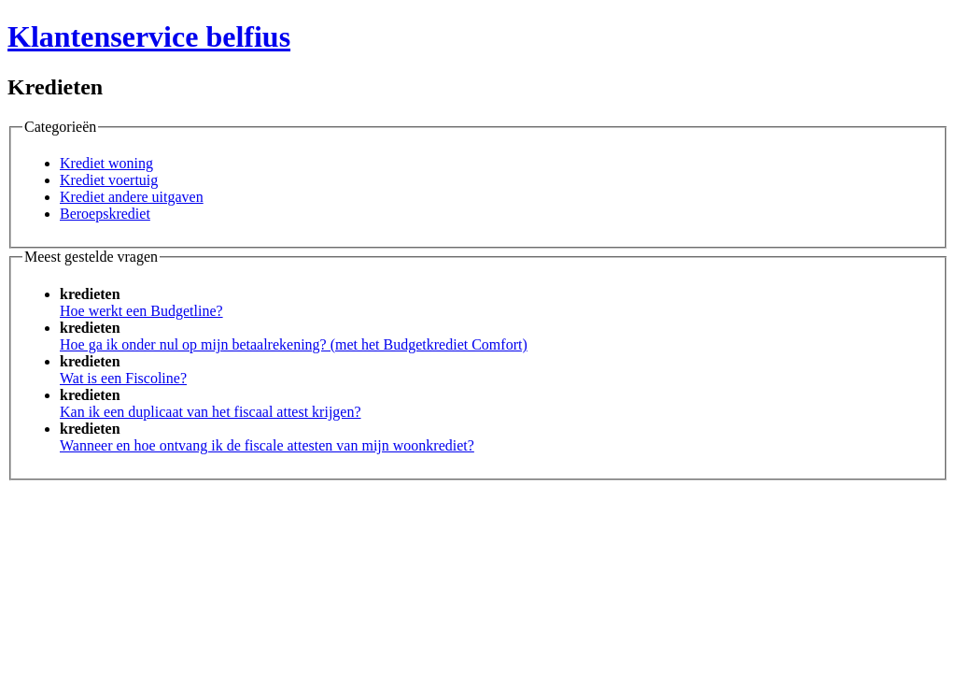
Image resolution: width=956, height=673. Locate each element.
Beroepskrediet (105, 214)
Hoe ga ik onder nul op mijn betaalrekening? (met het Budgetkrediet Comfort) (293, 344)
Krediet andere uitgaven (132, 197)
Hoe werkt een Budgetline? (141, 311)
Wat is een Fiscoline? (123, 378)
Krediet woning (106, 163)
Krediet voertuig (109, 180)
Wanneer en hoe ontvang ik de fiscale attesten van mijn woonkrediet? (267, 445)
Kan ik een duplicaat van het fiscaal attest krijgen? (210, 412)
